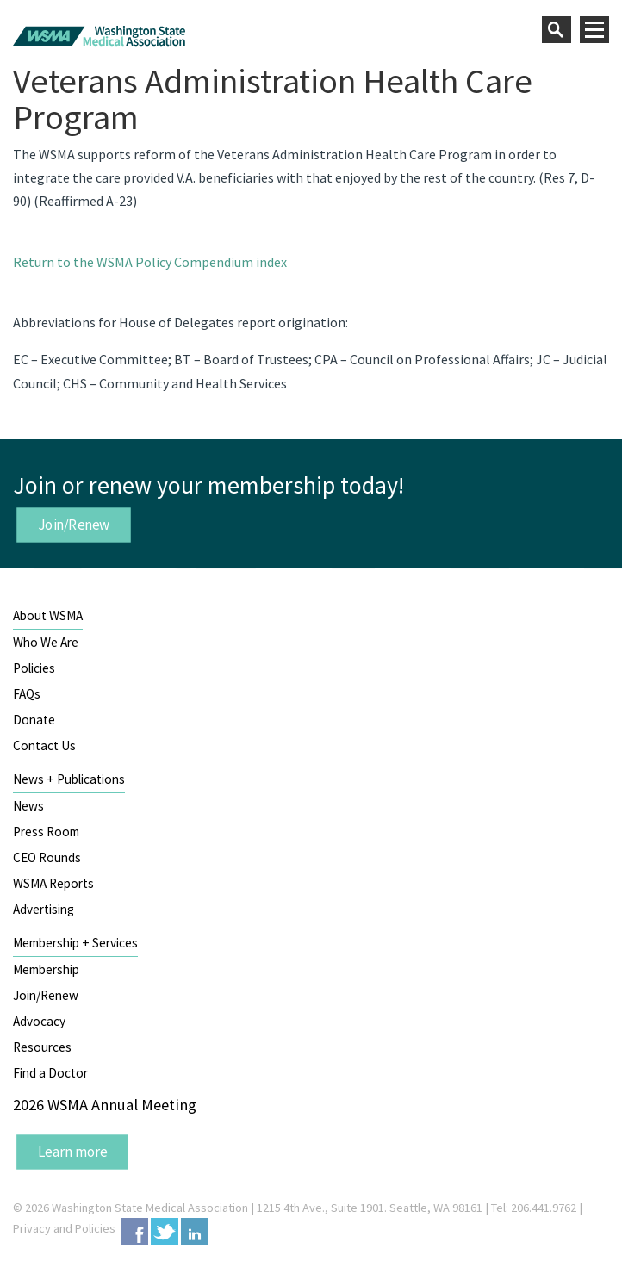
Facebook (134, 1231)
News (28, 806)
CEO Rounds (47, 857)
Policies (34, 668)
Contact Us (44, 745)
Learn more (73, 1151)
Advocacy (39, 1021)
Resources (42, 1047)
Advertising (43, 909)
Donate (34, 719)
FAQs (26, 694)
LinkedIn (194, 1231)
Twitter (164, 1231)
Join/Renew (74, 523)
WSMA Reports (53, 883)
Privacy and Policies (64, 1228)
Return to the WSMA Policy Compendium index (150, 261)
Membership (46, 969)
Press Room (46, 831)
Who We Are (45, 642)
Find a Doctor (50, 1073)
